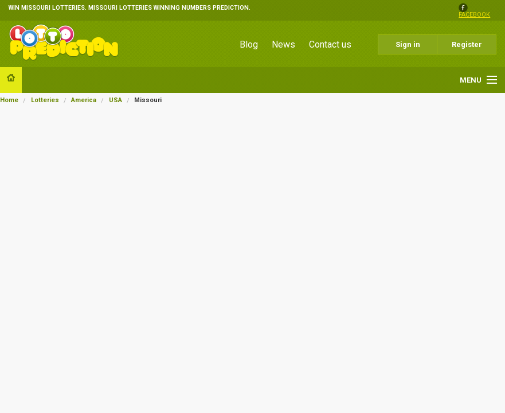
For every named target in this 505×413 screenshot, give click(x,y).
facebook (474, 15)
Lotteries (45, 100)
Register (467, 44)
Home (9, 100)
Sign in (408, 44)
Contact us (330, 44)
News (283, 44)
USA (115, 100)
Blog (249, 44)
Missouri (148, 100)
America (83, 100)
